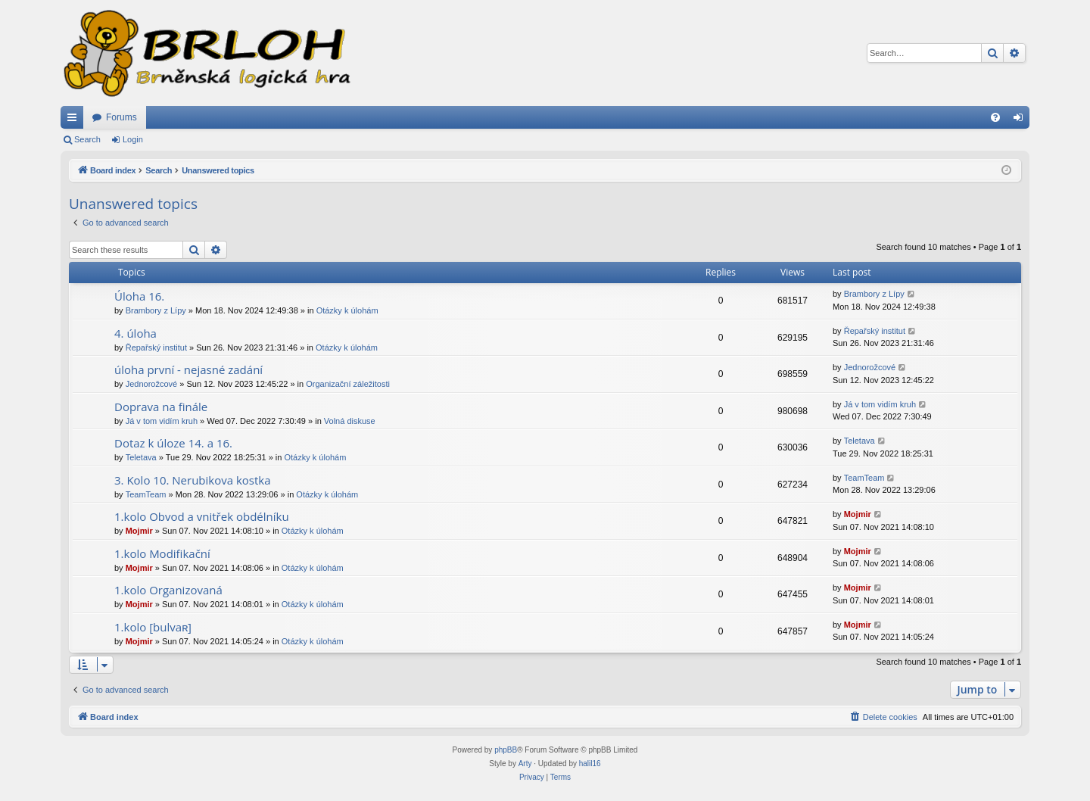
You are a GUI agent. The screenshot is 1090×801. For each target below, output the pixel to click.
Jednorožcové (152, 383)
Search (87, 139)
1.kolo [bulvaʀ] (153, 626)
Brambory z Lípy (156, 310)
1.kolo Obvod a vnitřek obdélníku (201, 516)
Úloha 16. (139, 296)
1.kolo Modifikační (162, 553)
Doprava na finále (160, 406)
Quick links (75, 120)
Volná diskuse (349, 420)
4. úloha (135, 333)
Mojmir (139, 530)
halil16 (590, 763)
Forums (121, 117)
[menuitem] (995, 117)
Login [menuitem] (1021, 120)
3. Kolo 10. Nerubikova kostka (192, 480)
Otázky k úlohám (347, 310)
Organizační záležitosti (348, 383)
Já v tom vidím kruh (162, 420)
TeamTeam (146, 494)
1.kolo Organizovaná (168, 589)
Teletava (141, 457)
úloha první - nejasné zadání (188, 369)
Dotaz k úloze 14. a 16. (173, 442)
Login (133, 139)
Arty (525, 763)
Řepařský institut (156, 347)
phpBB (505, 750)
